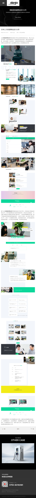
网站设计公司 (9, 422)
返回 (18, 428)
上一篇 (3, 428)
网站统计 (24, 496)
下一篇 (32, 428)
